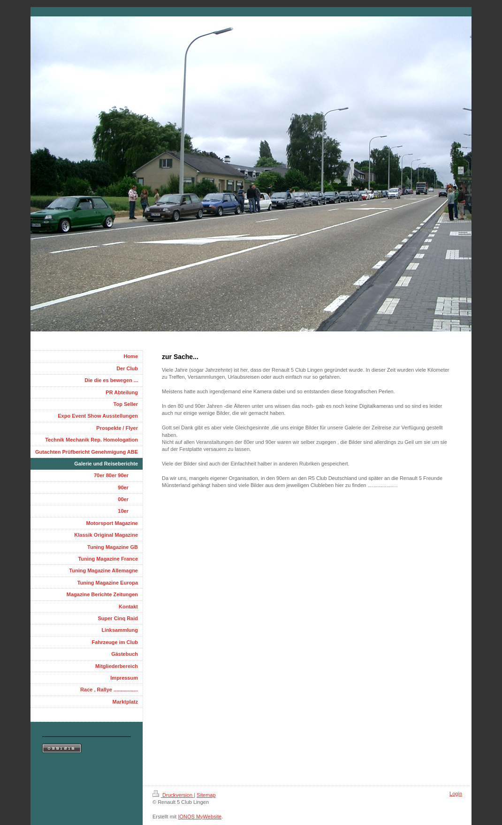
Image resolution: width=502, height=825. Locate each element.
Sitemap (206, 795)
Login (455, 793)
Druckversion (173, 795)
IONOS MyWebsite (199, 816)
